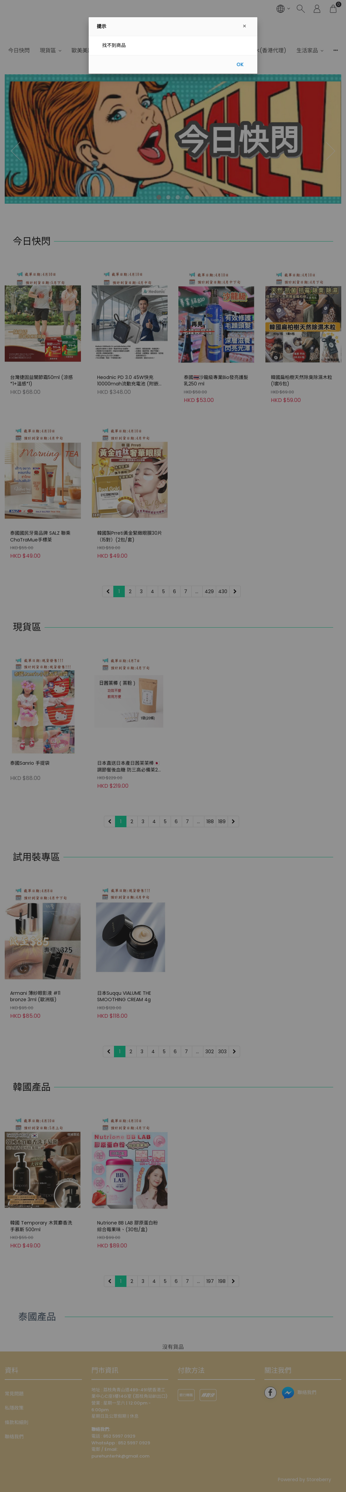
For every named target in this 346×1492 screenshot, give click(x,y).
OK (239, 64)
